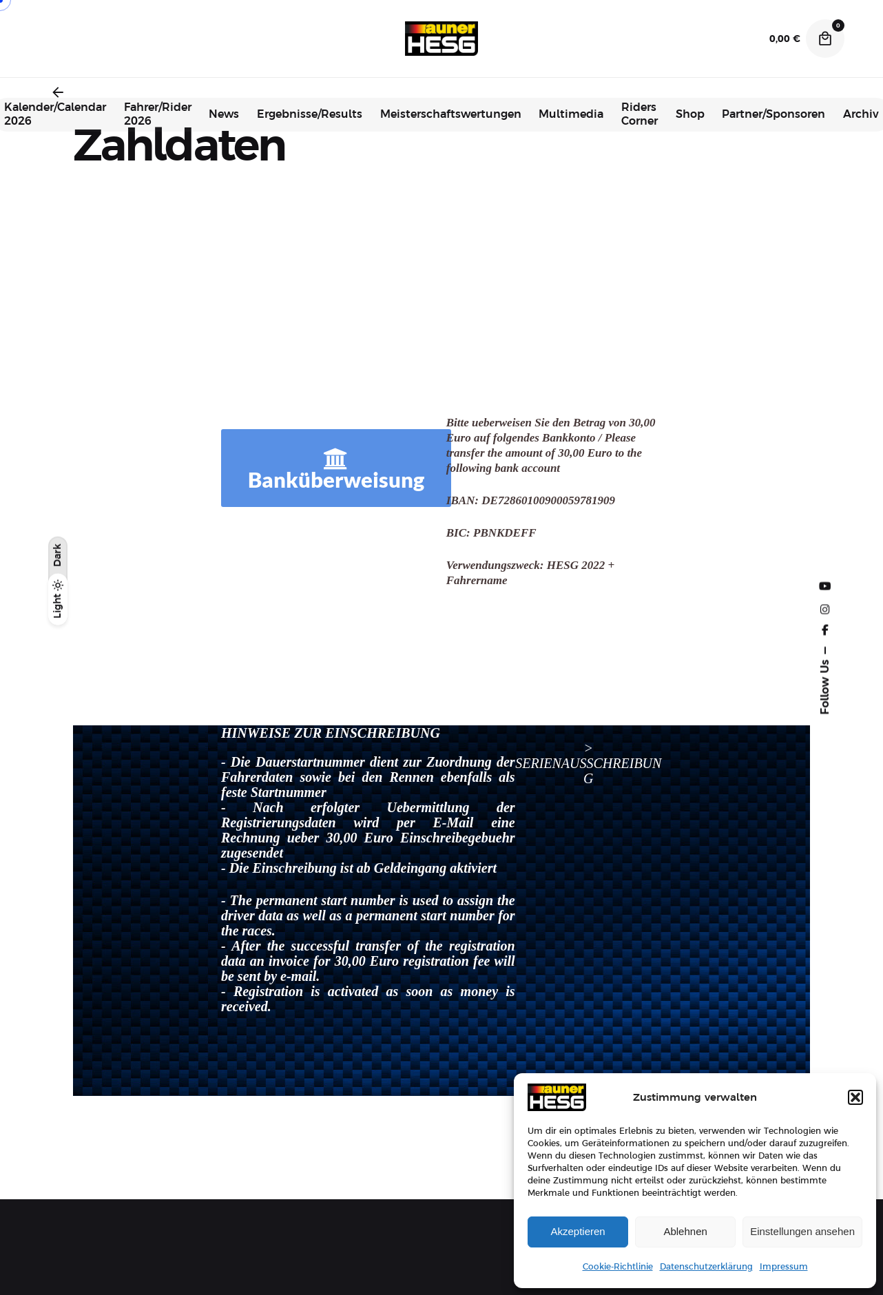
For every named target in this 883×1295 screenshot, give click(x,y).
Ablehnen (685, 1231)
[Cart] (825, 38)
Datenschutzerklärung (706, 1267)
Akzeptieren (577, 1231)
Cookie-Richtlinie (618, 1267)
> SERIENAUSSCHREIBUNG (588, 763)
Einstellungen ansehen (802, 1231)
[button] (855, 1097)
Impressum (784, 1267)
